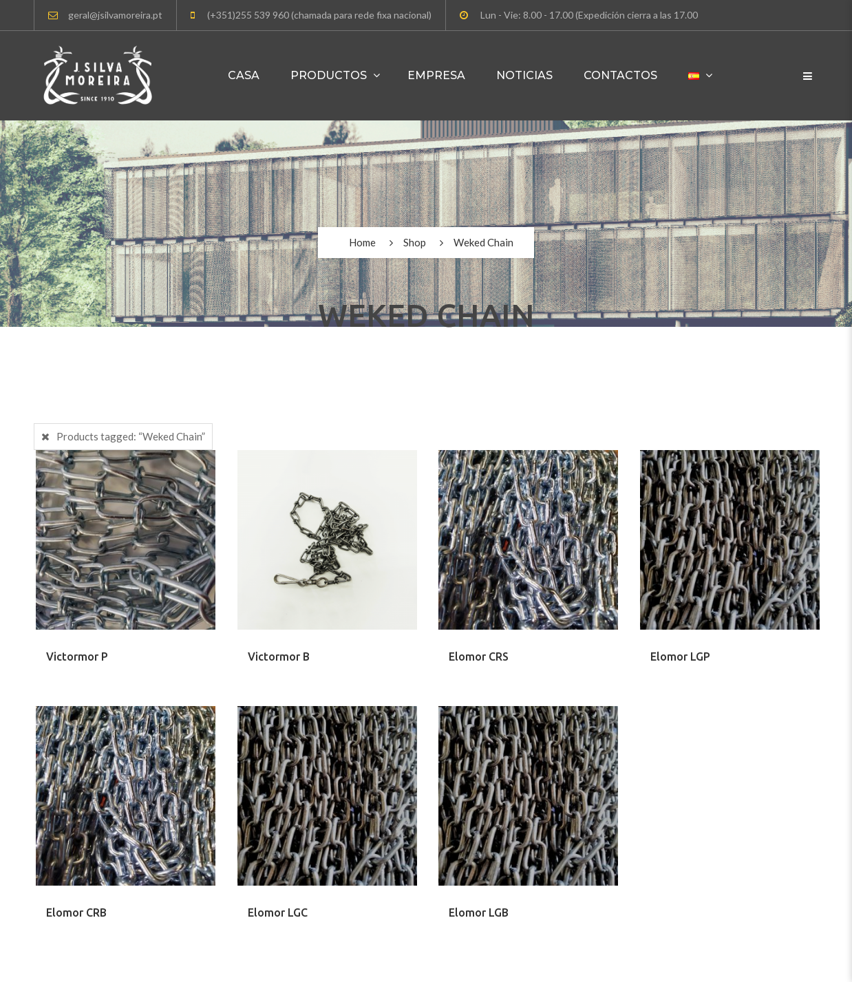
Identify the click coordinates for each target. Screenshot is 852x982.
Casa (243, 75)
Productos (328, 75)
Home (362, 242)
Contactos (620, 75)
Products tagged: (130, 436)
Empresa (436, 75)
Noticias (524, 75)
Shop (414, 242)
